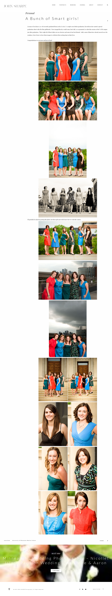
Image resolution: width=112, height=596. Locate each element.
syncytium (7, 545)
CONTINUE (56, 575)
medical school (61, 26)
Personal (30, 13)
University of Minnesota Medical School (24, 545)
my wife (41, 26)
